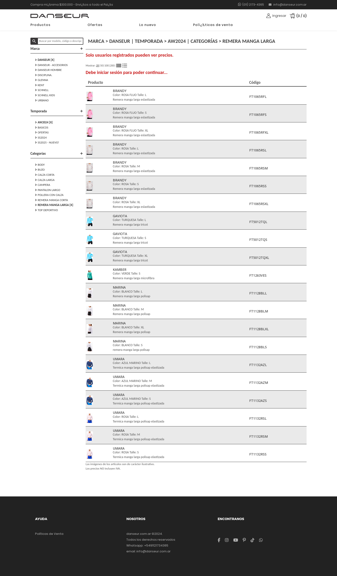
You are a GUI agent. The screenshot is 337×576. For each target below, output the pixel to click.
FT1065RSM (258, 168)
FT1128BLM (258, 311)
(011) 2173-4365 (253, 5)
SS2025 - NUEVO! (47, 142)
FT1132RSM (258, 436)
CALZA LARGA (45, 180)
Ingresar (279, 15)
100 (106, 65)
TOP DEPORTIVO (46, 210)
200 (112, 65)
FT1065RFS (258, 114)
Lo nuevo (147, 24)
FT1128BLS (258, 347)
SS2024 (41, 137)
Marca (56, 49)
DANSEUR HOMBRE (48, 70)
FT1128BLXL (259, 329)
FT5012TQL (258, 222)
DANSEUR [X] (44, 60)
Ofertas (95, 24)
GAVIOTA (120, 216)
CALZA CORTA (45, 175)
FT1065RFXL (258, 132)
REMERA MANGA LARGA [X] (54, 205)
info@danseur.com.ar (288, 5)
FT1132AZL (258, 365)
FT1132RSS (258, 454)
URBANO (42, 100)
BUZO (40, 170)
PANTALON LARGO (47, 190)
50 (101, 65)
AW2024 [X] (44, 122)
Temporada (56, 111)
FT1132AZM (258, 382)
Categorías (56, 153)
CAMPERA (42, 185)
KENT (39, 85)
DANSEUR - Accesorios (51, 65)
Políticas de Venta (49, 534)
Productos (40, 24)
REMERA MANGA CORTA (51, 200)
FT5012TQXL (259, 257)
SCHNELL (42, 90)
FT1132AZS (258, 400)
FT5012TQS (258, 239)
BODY (40, 165)
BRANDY (119, 90)
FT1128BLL (258, 293)
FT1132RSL (258, 418)
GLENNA (41, 80)
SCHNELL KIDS (45, 95)
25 (97, 65)
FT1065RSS (258, 186)
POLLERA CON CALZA (49, 195)
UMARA (119, 359)
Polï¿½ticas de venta (213, 24)
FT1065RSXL (258, 204)
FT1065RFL (258, 96)
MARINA (119, 287)
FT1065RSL (258, 150)
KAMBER (119, 269)
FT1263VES (258, 275)
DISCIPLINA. (43, 75)
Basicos (41, 127)
